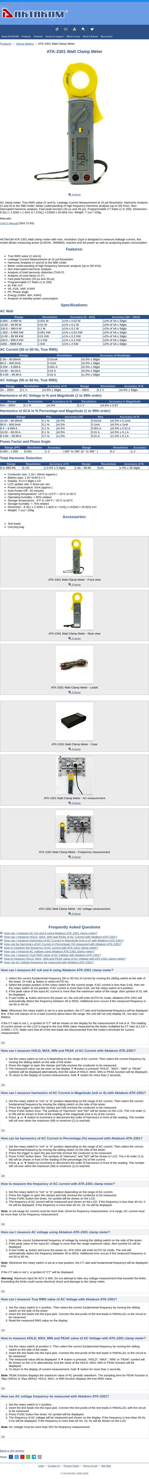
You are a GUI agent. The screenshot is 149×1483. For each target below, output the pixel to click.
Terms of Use (90, 1465)
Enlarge (76, 194)
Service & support (55, 36)
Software (38, 36)
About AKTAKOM (10, 36)
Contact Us (54, 1465)
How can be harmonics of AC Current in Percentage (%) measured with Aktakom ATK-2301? (62, 944)
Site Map (106, 1465)
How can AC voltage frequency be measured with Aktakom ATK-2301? (48, 962)
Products (26, 36)
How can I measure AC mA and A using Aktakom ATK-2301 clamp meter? (50, 933)
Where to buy (73, 36)
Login (41, 1465)
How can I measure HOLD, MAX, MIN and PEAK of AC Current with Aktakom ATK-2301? (60, 936)
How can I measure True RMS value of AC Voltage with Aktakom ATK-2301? (52, 955)
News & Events (90, 36)
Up (3, 1042)
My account (107, 36)
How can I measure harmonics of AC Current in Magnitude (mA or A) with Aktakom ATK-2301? (64, 940)
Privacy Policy (71, 1465)
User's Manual (9, 223)
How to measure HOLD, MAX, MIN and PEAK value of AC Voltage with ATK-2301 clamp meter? (65, 958)
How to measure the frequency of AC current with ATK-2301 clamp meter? (51, 947)
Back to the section (12, 1450)
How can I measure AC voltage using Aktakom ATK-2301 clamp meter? (49, 951)
